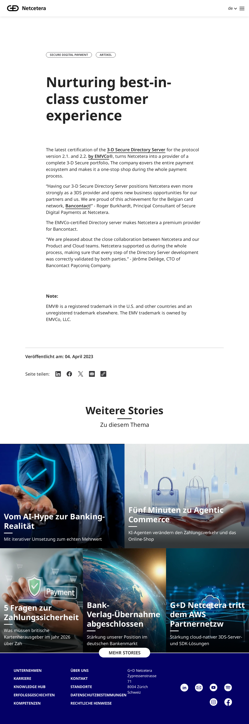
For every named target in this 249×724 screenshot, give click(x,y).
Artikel (106, 55)
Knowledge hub (29, 686)
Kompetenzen (27, 703)
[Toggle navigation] (242, 8)
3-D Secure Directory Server (136, 149)
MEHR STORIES (125, 653)
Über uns (80, 670)
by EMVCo (98, 156)
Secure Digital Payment (69, 55)
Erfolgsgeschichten (34, 694)
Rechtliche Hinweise (91, 703)
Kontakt (79, 678)
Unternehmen (28, 670)
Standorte (81, 686)
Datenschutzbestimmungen (98, 694)
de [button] (230, 8)
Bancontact (77, 206)
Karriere (22, 678)
